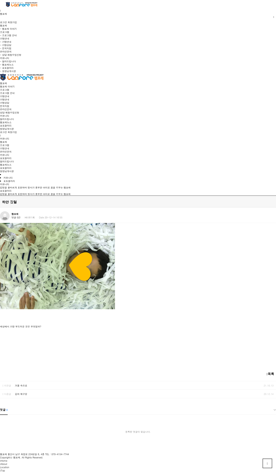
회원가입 (12, 22)
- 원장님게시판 (8, 71)
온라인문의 (6, 109)
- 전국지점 (5, 48)
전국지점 (4, 106)
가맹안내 (4, 96)
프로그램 (4, 89)
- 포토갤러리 (7, 67)
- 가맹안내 (5, 41)
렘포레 (3, 83)
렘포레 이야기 (7, 86)
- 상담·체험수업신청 (10, 54)
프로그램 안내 (7, 93)
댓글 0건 (16, 217)
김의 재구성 (21, 394)
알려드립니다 (7, 119)
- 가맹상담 (5, 45)
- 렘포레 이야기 (8, 28)
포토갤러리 (6, 125)
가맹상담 (4, 102)
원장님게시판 (7, 128)
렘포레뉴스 (6, 122)
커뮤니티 (4, 115)
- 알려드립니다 (8, 61)
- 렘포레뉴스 (7, 64)
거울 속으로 (21, 385)
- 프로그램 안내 (8, 35)
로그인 (3, 22)
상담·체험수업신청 (9, 112)
